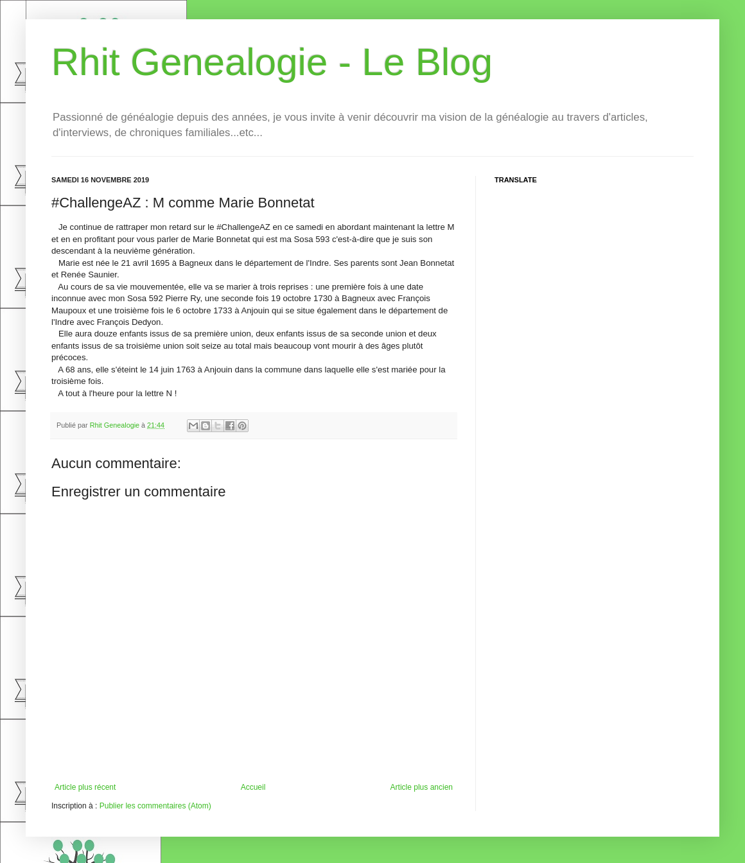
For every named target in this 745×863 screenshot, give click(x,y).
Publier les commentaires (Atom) (155, 805)
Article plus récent (85, 787)
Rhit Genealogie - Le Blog (272, 61)
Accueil (253, 787)
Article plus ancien (421, 787)
